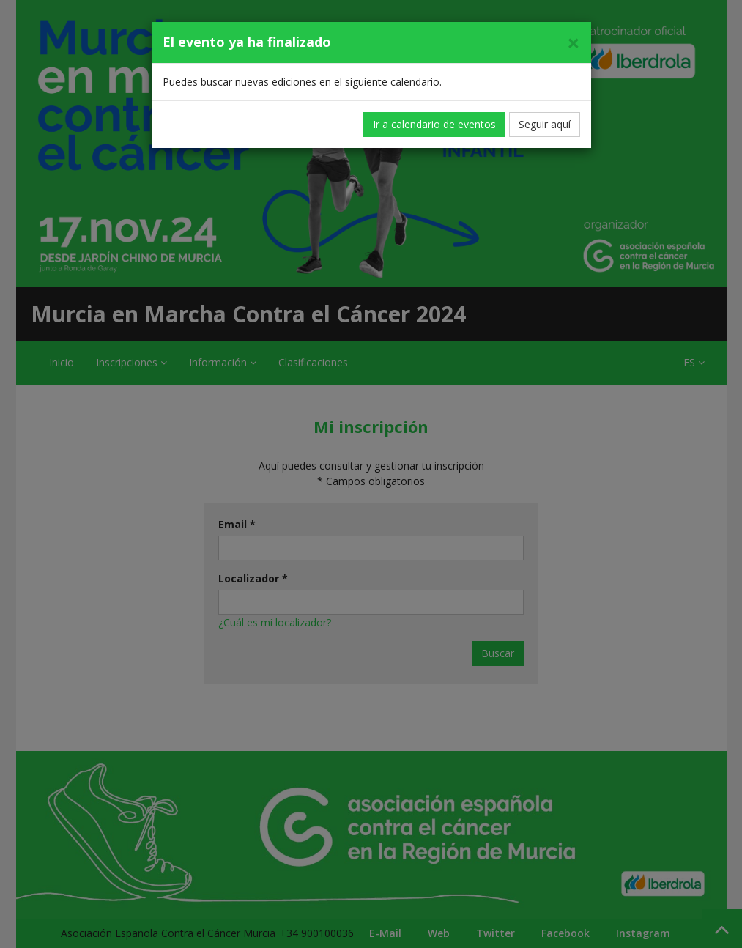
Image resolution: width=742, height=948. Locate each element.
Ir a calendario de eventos (434, 124)
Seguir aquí (545, 124)
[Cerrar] (573, 43)
